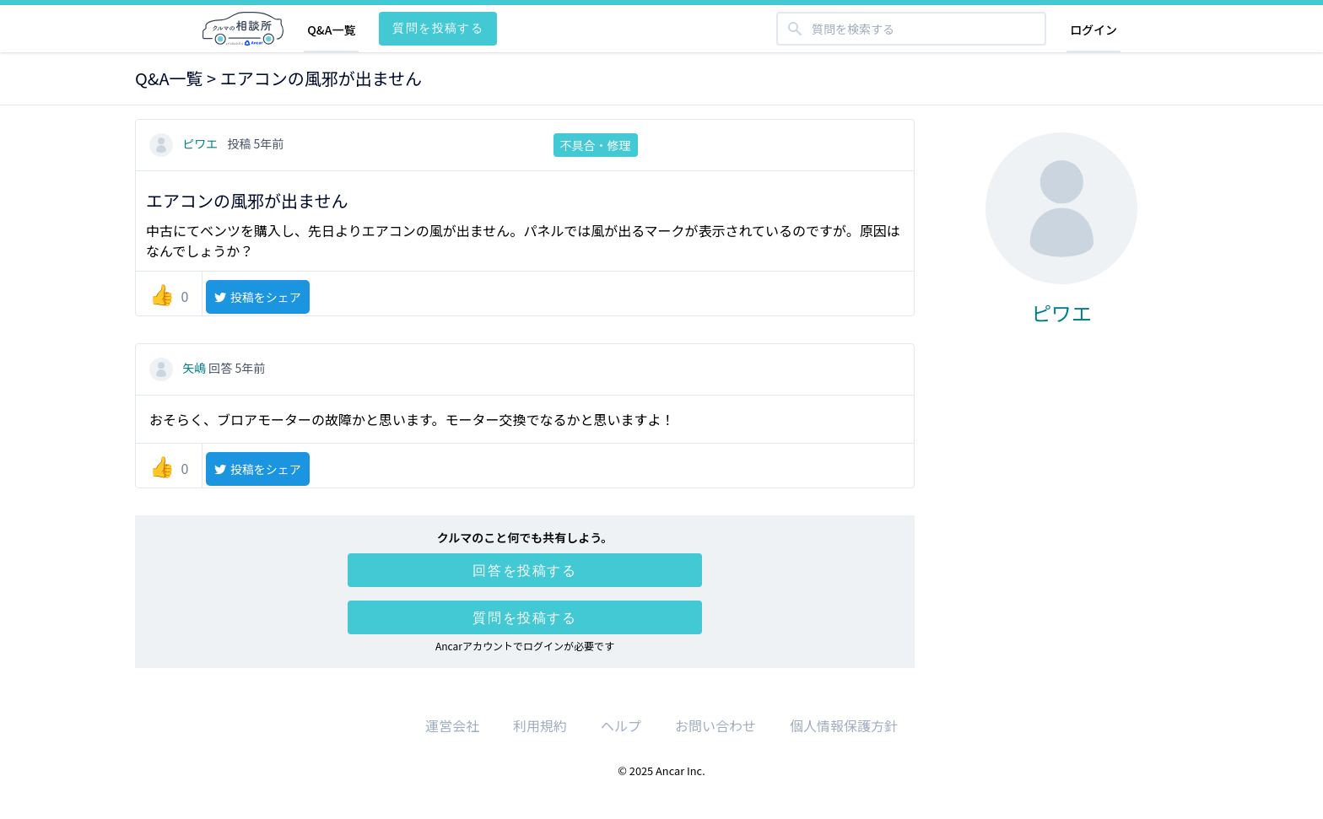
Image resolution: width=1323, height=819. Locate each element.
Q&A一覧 (331, 29)
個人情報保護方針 (844, 725)
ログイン (1093, 29)
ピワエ (184, 143)
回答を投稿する (524, 570)
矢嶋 (178, 367)
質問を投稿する (437, 27)
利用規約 (540, 725)
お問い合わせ (715, 725)
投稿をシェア (257, 296)
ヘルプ (621, 725)
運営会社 (452, 725)
